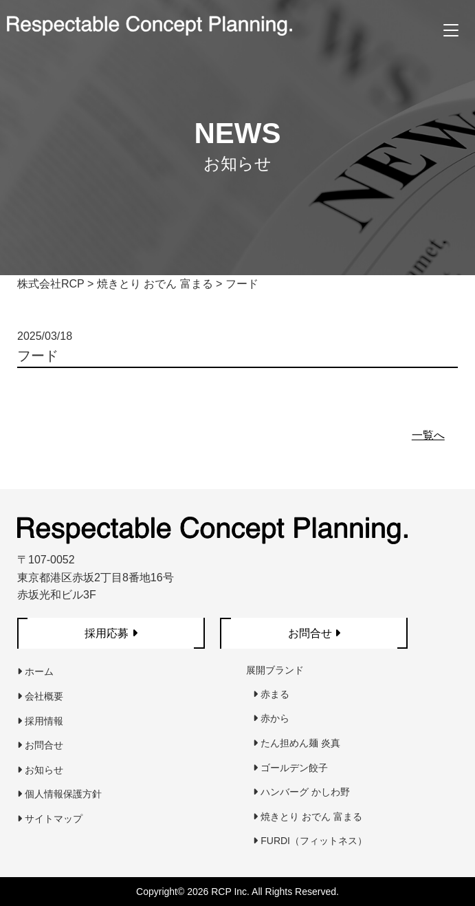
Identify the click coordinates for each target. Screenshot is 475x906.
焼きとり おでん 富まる (307, 816)
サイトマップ (49, 818)
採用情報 (40, 720)
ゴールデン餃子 (290, 767)
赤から (271, 718)
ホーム (35, 671)
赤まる (271, 694)
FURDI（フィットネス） (310, 840)
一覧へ (428, 435)
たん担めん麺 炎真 (296, 742)
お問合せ (40, 745)
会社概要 (40, 696)
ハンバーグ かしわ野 (301, 791)
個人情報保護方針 (59, 793)
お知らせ (40, 769)
